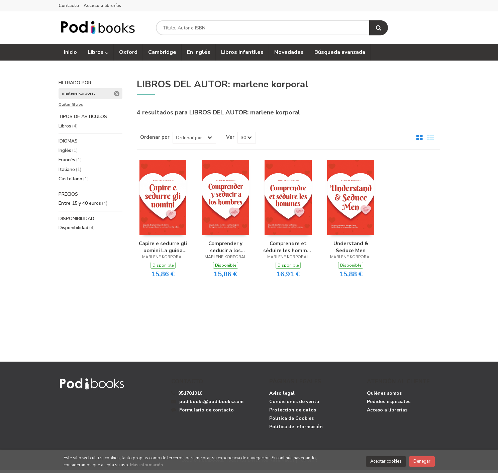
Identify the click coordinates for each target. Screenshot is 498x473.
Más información (146, 465)
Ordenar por (155, 139)
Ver (230, 139)
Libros (98, 55)
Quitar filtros (71, 107)
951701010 (190, 396)
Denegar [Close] (421, 461)
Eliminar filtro (116, 96)
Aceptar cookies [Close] (386, 461)
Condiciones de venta (294, 404)
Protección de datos (292, 412)
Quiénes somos (384, 396)
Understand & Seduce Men (350, 249)
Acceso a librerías (102, 6)
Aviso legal (282, 396)
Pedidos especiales (388, 404)
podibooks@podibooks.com (207, 404)
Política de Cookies (291, 421)
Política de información (296, 429)
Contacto (69, 6)
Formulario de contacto (202, 412)
